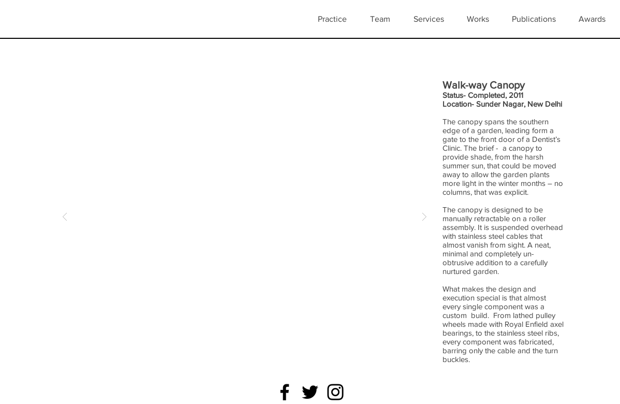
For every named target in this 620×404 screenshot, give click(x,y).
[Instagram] (335, 392)
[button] (481, 19)
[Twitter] (310, 392)
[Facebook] (285, 392)
